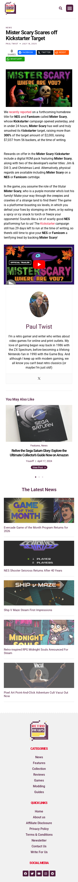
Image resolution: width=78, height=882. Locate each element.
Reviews (39, 774)
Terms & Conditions (39, 834)
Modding (39, 786)
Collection (39, 769)
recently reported (20, 112)
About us (39, 817)
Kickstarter (47, 223)
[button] (69, 8)
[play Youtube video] (39, 264)
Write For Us (39, 852)
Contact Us (39, 846)
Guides (39, 792)
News (9, 28)
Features (39, 763)
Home (39, 811)
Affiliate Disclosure (39, 823)
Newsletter (39, 840)
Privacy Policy (39, 829)
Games (39, 780)
